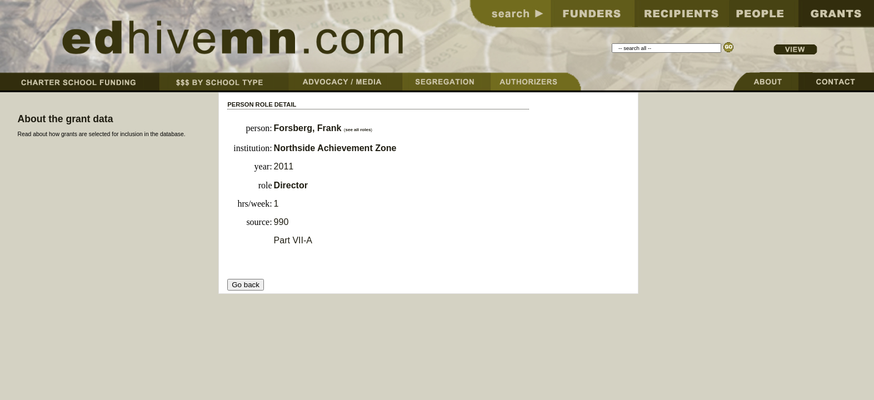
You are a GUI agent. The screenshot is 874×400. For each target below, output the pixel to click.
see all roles (358, 129)
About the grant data (65, 118)
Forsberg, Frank (309, 128)
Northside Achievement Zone (335, 148)
